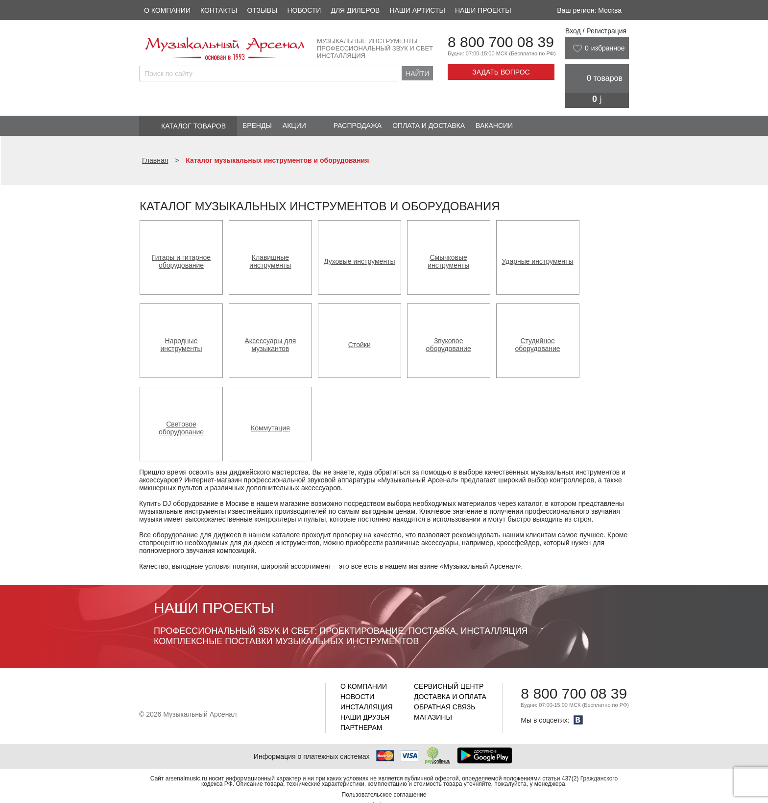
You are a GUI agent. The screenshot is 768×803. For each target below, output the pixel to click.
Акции (294, 125)
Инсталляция (366, 707)
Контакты (219, 10)
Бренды (257, 125)
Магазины (433, 717)
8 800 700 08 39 (501, 42)
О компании (167, 10)
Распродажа (358, 125)
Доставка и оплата (450, 697)
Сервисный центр (448, 686)
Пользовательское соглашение (384, 794)
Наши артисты (417, 10)
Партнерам (361, 727)
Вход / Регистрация (595, 31)
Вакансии (494, 125)
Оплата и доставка (428, 125)
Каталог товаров (193, 126)
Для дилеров (355, 10)
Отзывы (262, 10)
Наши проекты (483, 10)
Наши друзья (364, 717)
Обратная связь (444, 707)
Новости (304, 10)
